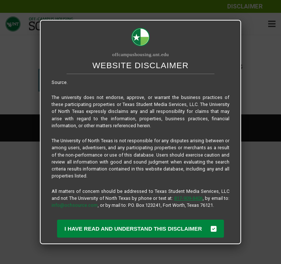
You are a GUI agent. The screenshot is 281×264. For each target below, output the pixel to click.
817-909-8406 (188, 198)
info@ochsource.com (75, 205)
